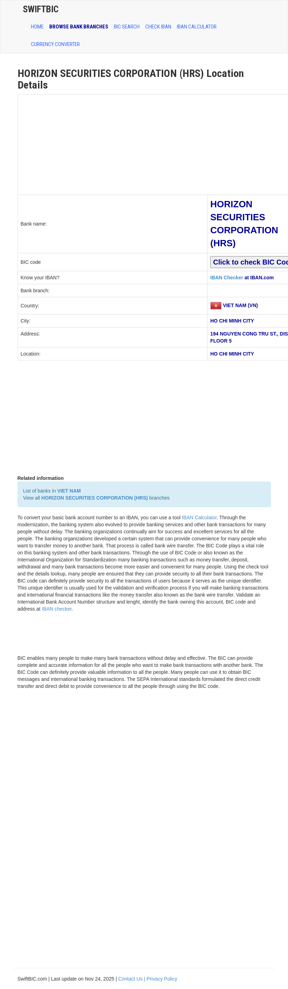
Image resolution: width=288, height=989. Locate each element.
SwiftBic (40, 9)
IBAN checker (57, 609)
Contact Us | (132, 979)
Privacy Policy (162, 979)
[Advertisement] (112, 144)
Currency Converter (55, 44)
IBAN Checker (226, 277)
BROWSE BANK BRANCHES (78, 27)
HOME (37, 27)
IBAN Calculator (197, 27)
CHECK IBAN (158, 27)
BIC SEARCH (127, 27)
